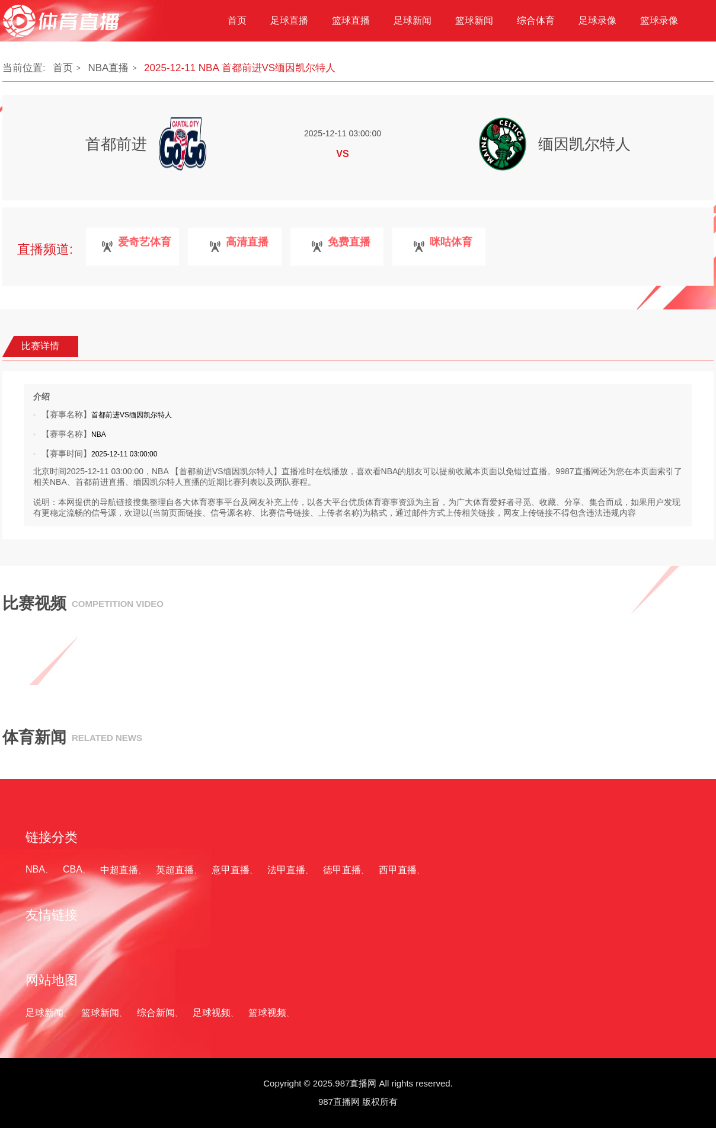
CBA (72, 869)
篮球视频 (267, 1013)
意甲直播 (231, 870)
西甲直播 (398, 870)
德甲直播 (342, 870)
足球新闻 (44, 1013)
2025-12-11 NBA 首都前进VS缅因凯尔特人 (239, 68)
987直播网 (339, 1102)
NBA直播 (108, 68)
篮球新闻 (100, 1013)
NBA (35, 869)
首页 (63, 68)
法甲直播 (286, 870)
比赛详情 (40, 346)
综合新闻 (156, 1013)
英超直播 (175, 870)
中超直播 (119, 870)
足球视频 (212, 1013)
